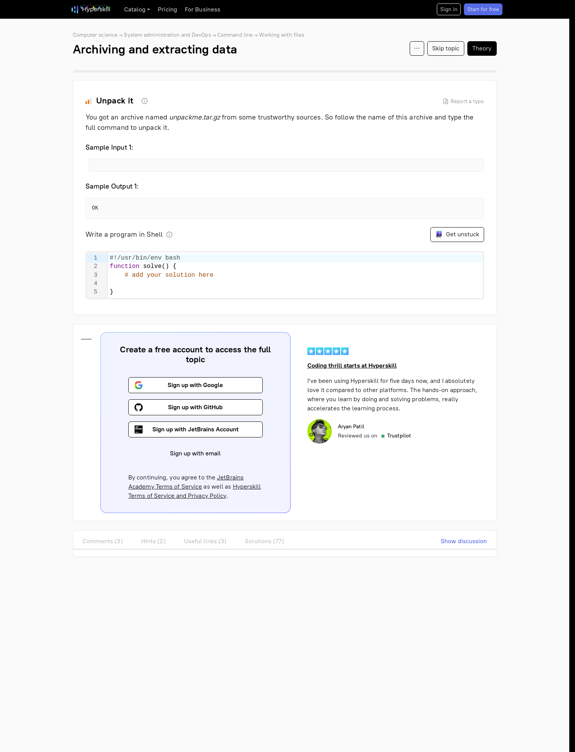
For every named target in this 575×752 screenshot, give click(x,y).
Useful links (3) (205, 541)
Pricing (167, 9)
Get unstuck (457, 234)
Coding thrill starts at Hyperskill (351, 365)
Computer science (95, 35)
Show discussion (464, 541)
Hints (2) (153, 541)
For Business (202, 9)
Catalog (135, 9)
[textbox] (295, 275)
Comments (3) (102, 541)
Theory (482, 48)
